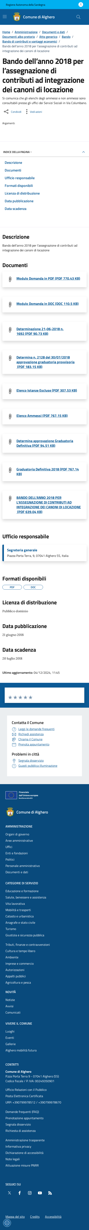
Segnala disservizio (18, 1124)
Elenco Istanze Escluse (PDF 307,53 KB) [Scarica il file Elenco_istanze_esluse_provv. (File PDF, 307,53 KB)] (46, 390)
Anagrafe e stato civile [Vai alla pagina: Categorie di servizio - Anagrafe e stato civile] (20, 922)
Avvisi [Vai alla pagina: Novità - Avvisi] (9, 1006)
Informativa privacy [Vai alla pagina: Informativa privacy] (18, 1146)
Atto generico (48, 36)
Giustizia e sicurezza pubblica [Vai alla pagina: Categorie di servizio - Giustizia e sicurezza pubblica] (24, 935)
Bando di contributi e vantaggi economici (29, 41)
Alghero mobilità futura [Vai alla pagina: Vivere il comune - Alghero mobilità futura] (21, 1050)
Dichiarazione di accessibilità (24, 1152)
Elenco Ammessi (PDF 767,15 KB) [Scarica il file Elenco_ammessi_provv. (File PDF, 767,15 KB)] (42, 415)
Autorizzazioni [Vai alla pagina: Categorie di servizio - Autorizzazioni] (14, 969)
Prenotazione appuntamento (24, 1118)
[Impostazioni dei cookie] (7, 1223)
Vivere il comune (18, 1023)
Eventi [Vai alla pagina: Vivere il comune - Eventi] (9, 1037)
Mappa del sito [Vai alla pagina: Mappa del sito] (15, 1216)
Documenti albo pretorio (18, 36)
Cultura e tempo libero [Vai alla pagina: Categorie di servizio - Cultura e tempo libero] (20, 951)
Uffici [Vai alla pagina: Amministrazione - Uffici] (8, 846)
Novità (10, 992)
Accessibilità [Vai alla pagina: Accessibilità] (53, 1216)
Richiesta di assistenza (20, 1130)
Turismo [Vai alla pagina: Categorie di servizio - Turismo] (10, 928)
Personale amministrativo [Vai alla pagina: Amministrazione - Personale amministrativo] (22, 865)
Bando (66, 36)
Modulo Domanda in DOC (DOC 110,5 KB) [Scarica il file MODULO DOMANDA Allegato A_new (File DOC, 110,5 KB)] (47, 303)
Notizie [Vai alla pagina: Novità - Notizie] (10, 999)
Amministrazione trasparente (25, 1140)
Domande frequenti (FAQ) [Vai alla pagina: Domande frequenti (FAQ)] (22, 1111)
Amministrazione (26, 32)
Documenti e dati (53, 32)
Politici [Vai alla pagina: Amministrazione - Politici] (9, 859)
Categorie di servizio (21, 883)
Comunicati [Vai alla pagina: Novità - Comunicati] (13, 1012)
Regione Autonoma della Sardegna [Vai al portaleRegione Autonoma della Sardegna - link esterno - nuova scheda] (25, 5)
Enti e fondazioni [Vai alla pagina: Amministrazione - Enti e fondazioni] (16, 853)
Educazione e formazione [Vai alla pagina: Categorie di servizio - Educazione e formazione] (22, 891)
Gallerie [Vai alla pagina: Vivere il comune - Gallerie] (10, 1044)
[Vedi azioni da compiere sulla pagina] (33, 111)
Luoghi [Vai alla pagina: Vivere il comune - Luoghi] (9, 1031)
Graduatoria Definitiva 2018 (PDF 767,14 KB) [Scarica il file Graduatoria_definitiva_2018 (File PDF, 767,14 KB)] (47, 471)
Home (6, 32)
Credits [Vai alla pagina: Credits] (35, 1216)
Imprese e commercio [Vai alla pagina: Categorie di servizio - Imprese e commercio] (19, 963)
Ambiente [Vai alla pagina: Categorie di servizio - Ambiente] (11, 957)
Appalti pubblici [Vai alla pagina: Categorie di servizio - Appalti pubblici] (15, 976)
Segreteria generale (22, 550)
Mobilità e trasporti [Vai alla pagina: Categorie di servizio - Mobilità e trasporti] (18, 910)
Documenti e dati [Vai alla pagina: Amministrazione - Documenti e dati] (16, 872)
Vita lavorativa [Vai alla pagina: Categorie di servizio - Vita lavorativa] (15, 903)
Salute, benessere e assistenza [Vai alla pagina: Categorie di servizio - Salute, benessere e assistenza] (25, 897)
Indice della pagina (18, 152)
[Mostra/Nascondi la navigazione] (4, 16)
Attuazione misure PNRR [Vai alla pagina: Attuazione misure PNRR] (22, 1165)
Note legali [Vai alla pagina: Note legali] (12, 1159)
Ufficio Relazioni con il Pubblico (26, 1089)
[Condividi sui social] (12, 111)
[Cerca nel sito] (78, 17)
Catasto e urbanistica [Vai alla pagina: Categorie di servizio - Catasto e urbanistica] (19, 916)
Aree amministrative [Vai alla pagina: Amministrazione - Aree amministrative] (19, 840)
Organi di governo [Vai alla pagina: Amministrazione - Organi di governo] (17, 834)
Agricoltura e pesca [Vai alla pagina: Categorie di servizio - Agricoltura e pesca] (18, 982)
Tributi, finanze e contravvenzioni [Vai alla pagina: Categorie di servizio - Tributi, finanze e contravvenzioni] (27, 944)
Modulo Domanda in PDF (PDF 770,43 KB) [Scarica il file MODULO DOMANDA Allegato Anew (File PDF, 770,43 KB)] (48, 278)
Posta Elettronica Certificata (24, 1096)
